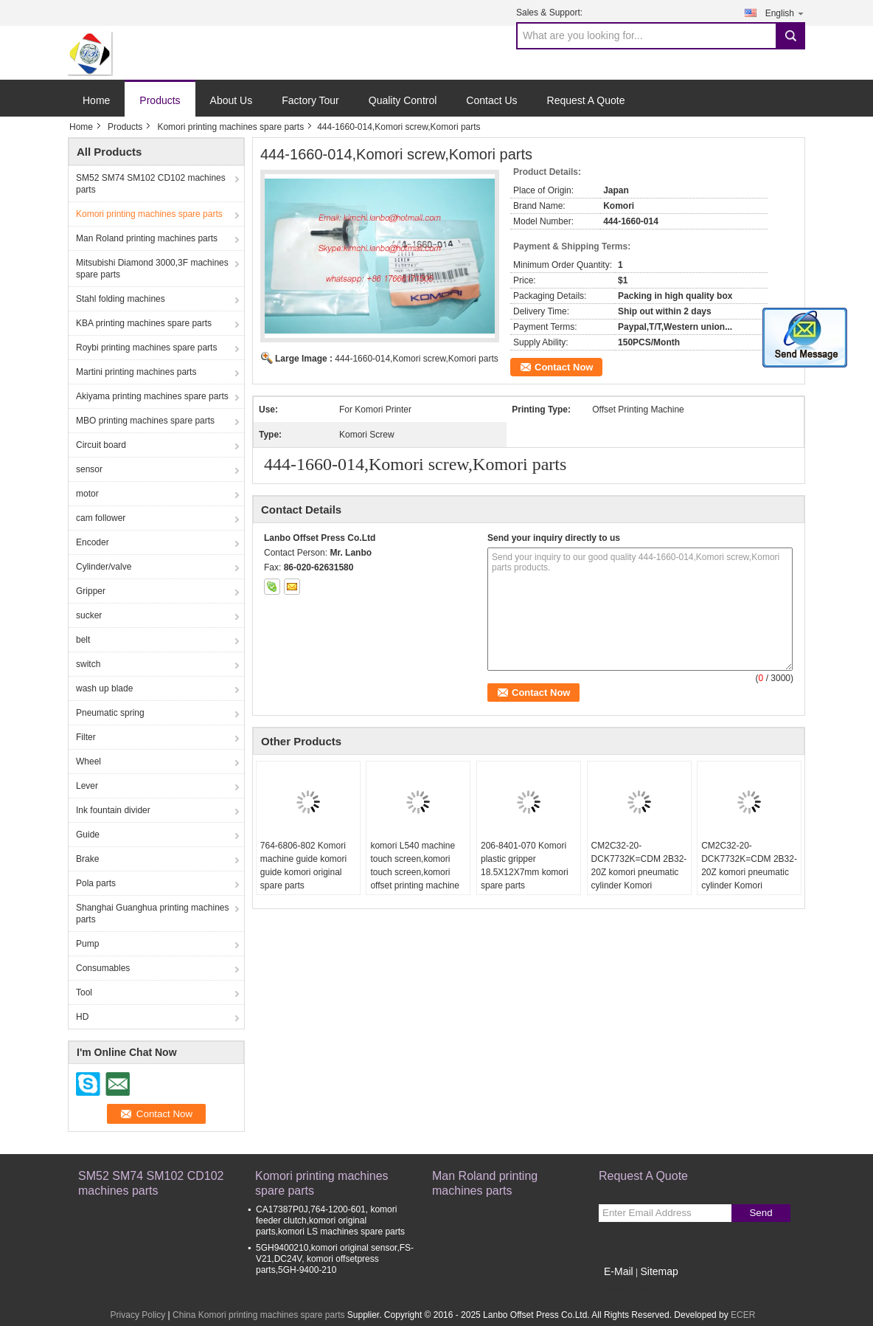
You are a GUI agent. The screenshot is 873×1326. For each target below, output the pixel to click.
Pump (87, 944)
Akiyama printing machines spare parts (152, 396)
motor (87, 493)
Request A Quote (586, 100)
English (785, 12)
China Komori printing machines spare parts (258, 1315)
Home (96, 100)
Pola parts (96, 883)
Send (760, 1212)
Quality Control (403, 100)
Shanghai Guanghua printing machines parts (152, 913)
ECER (743, 1315)
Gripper (90, 591)
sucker (89, 615)
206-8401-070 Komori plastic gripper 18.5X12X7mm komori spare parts (524, 865)
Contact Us (491, 100)
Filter (86, 737)
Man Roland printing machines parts (147, 238)
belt (83, 640)
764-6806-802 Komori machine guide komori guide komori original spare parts (303, 865)
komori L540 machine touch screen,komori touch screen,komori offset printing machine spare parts (414, 872)
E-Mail (618, 1271)
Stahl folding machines (120, 299)
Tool (84, 992)
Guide (88, 834)
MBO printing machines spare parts (145, 420)
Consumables (103, 968)
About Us (231, 100)
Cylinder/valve (103, 567)
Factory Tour (310, 100)
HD (82, 1017)
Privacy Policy (138, 1315)
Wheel (88, 761)
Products (159, 100)
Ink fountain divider (113, 810)
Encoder (92, 542)
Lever (87, 786)
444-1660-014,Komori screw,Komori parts (416, 358)
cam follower (100, 518)
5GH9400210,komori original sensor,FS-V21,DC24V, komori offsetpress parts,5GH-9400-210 (335, 1259)
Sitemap (659, 1271)
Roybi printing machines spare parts (146, 347)
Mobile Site (625, 1290)
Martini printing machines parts (136, 372)
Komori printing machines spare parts (230, 127)
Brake (87, 859)
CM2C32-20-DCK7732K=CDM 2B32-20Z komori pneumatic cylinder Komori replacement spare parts (639, 872)
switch (88, 664)
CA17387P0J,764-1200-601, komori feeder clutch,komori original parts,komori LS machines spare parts (330, 1220)
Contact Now (564, 367)
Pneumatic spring (110, 713)
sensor (89, 469)
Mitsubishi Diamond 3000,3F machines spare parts (152, 269)
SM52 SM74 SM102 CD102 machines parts (151, 184)
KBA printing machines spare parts (144, 323)
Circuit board (101, 445)
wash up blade (104, 688)
